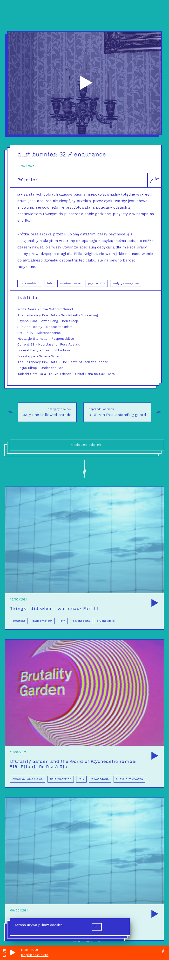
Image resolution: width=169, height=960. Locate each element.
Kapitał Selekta (34, 955)
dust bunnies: (38, 154)
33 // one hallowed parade (44, 412)
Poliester (27, 180)
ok (97, 926)
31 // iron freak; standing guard (120, 412)
